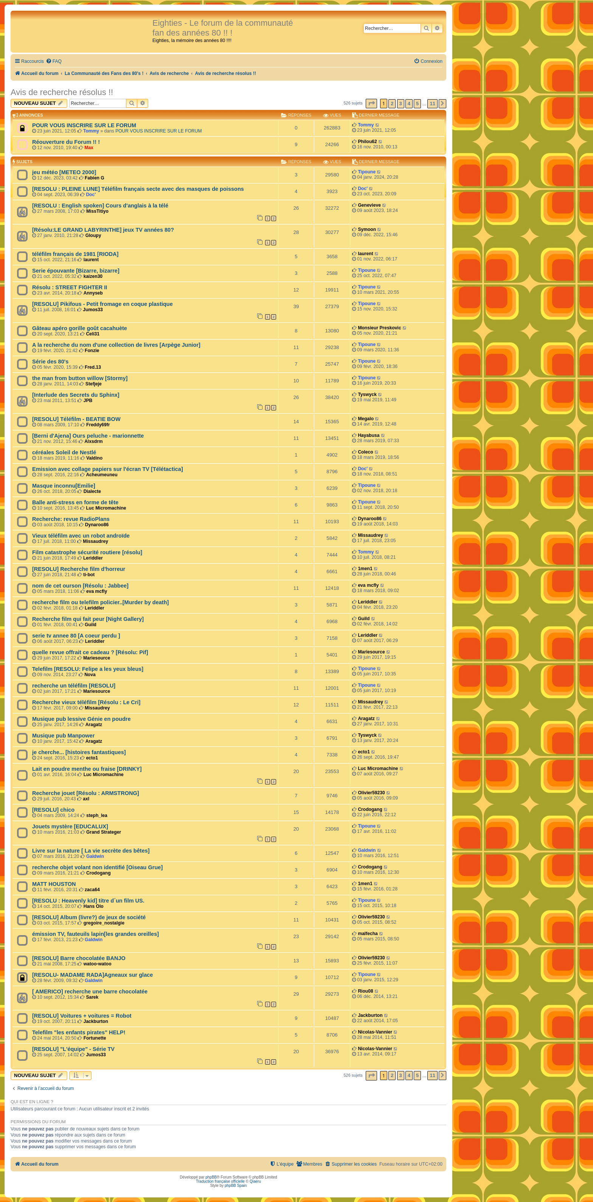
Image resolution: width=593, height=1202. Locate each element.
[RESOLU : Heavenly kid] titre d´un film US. (88, 901)
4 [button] (409, 103)
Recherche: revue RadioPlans (71, 519)
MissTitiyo (97, 211)
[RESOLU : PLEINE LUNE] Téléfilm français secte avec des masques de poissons (138, 189)
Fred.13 (93, 367)
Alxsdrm (93, 441)
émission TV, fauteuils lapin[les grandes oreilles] (95, 934)
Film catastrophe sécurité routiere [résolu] (87, 552)
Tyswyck (367, 394)
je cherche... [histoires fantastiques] (79, 752)
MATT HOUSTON (54, 884)
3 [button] (400, 103)
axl (86, 798)
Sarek (92, 997)
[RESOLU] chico (53, 810)
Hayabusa (368, 435)
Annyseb (93, 293)
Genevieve (369, 205)
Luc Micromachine (106, 508)
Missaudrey (95, 541)
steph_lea (96, 815)
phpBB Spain (236, 1185)
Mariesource (96, 658)
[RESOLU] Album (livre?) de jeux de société (89, 917)
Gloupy (93, 235)
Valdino (94, 458)
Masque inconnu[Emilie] (63, 486)
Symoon (367, 229)
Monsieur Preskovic (379, 328)
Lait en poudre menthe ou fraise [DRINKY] (87, 769)
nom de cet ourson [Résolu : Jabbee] (80, 586)
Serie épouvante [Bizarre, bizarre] (76, 271)
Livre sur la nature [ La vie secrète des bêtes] (91, 851)
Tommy (91, 131)
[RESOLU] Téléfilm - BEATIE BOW (76, 419)
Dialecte (92, 491)
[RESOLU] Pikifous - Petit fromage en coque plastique (102, 304)
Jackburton (96, 1021)
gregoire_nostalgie (104, 923)
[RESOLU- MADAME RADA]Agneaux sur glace (92, 975)
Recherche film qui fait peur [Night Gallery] (88, 619)
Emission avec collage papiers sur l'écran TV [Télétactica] (107, 469)
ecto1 (92, 758)
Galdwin (95, 856)
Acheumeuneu (101, 474)
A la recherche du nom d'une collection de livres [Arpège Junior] (116, 345)
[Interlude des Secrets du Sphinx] (76, 395)
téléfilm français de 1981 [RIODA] (75, 254)
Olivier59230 (371, 792)
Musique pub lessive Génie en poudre (81, 719)
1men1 (365, 568)
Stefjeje (93, 384)
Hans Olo (94, 906)
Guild (90, 624)
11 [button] (432, 103)
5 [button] (417, 103)
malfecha (367, 933)
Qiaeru (255, 1181)
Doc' (91, 194)
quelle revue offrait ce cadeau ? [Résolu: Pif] (90, 652)
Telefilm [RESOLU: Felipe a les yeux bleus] (87, 669)
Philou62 (367, 141)
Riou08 (365, 991)
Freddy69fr (98, 424)
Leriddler (93, 558)
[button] (371, 103)
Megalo (366, 418)
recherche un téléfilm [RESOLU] (73, 686)
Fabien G (94, 178)
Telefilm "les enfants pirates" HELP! (79, 1032)
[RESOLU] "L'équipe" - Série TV (73, 1049)
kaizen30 (93, 276)
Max (88, 147)
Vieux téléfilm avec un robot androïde (81, 536)
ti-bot (89, 574)
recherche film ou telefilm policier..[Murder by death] (100, 602)
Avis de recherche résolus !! (62, 92)
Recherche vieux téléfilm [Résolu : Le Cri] (86, 702)
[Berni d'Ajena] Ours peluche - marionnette (88, 436)
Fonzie (92, 350)
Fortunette (95, 1038)
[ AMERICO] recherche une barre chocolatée (89, 991)
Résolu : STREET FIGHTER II (69, 287)
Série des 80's (50, 362)
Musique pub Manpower (63, 736)
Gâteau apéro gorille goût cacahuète (79, 328)
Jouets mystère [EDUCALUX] (70, 826)
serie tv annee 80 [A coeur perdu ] (76, 636)
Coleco (365, 452)
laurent (91, 259)
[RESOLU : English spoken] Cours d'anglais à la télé (100, 206)
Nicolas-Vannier (375, 1032)
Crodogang (370, 809)
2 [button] (392, 103)
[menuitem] (54, 61)
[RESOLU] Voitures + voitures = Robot (82, 1016)
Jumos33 (92, 309)
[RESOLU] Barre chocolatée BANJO (79, 958)
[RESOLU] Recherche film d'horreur (78, 569)
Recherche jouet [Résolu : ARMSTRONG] (85, 793)
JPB (88, 400)
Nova (90, 674)
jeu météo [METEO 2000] (64, 172)
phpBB (211, 1177)
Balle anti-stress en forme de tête (75, 502)
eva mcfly (96, 591)
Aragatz (93, 724)
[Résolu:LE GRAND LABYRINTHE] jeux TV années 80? (103, 230)
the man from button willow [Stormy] (79, 378)
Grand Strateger (103, 832)
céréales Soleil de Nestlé (64, 452)
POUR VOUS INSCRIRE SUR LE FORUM (84, 125)
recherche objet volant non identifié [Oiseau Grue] (97, 867)
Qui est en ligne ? (32, 1101)
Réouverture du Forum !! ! (66, 142)
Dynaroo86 (97, 524)
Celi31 (92, 334)
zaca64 (92, 889)
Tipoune (367, 172)
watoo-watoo (98, 964)
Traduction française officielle (220, 1181)
